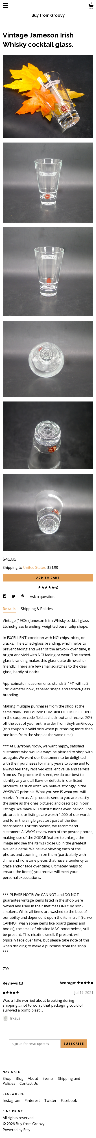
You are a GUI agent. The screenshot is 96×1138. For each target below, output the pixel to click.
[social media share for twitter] (14, 596)
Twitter (50, 1100)
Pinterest (32, 1100)
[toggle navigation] (5, 5)
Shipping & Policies (37, 608)
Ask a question (42, 596)
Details (9, 608)
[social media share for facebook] (5, 596)
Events (48, 1078)
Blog (20, 1078)
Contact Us (29, 1083)
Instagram (12, 1100)
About (33, 1078)
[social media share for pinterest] (23, 596)
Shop (7, 1078)
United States (34, 567)
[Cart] (90, 6)
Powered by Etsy (16, 1129)
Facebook (69, 1100)
